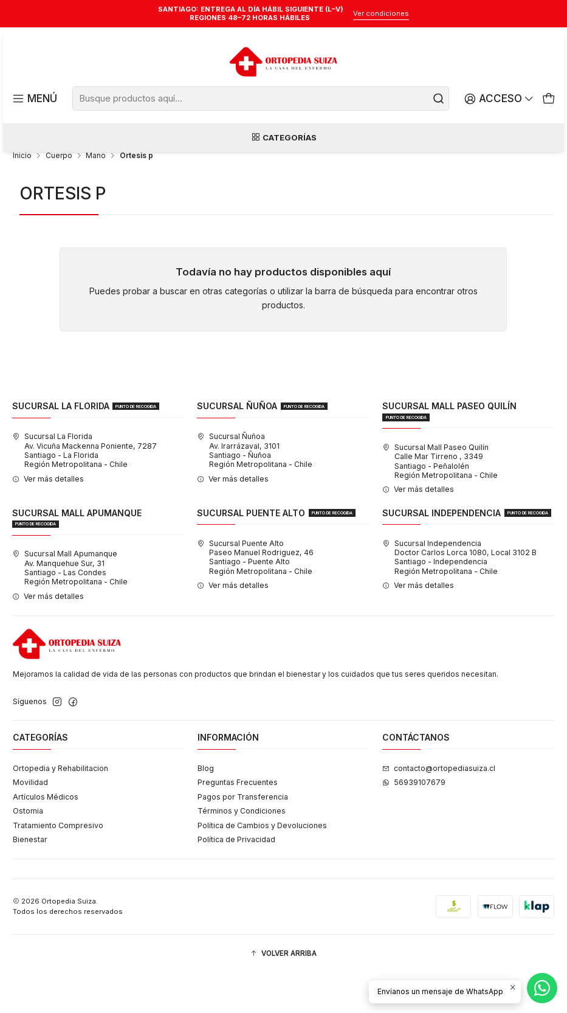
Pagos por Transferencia (243, 836)
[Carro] (548, 99)
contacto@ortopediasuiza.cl (438, 807)
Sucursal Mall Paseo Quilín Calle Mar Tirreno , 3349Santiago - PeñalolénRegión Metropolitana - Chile (440, 500)
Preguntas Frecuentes (238, 822)
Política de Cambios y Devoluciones (262, 865)
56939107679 (413, 822)
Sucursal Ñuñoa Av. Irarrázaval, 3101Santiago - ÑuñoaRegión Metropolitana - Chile (254, 490)
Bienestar (30, 879)
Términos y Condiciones (242, 851)
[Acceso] (500, 99)
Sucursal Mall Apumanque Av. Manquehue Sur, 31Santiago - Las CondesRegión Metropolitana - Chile (70, 607)
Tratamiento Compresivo (58, 865)
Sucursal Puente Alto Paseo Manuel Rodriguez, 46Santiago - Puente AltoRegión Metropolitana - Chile (255, 596)
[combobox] (261, 98)
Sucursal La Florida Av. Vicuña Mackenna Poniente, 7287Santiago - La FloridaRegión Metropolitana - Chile (84, 490)
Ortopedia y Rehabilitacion (60, 807)
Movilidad (30, 822)
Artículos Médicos (45, 836)
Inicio (22, 195)
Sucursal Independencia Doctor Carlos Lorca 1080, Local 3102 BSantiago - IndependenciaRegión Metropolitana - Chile (459, 596)
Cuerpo (59, 195)
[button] (283, 993)
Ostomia (28, 851)
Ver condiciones (381, 13)
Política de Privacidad (236, 879)
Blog (206, 807)
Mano (96, 195)
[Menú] (34, 99)
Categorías (283, 139)
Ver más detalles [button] (48, 518)
